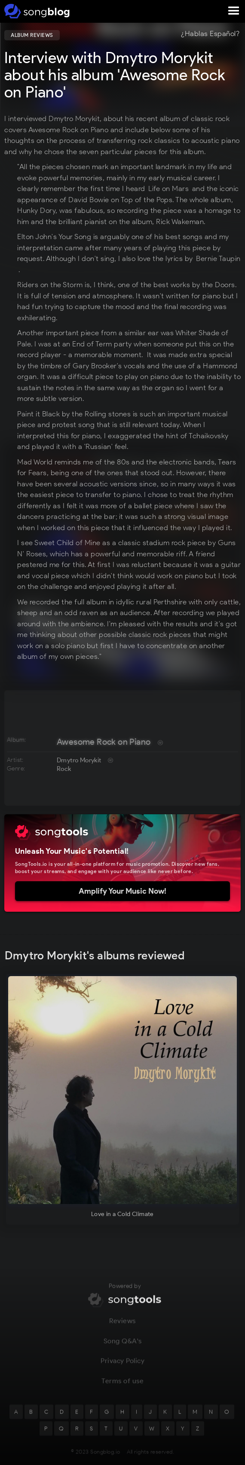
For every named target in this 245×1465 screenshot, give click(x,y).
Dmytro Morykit (79, 760)
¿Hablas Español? (210, 34)
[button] (234, 11)
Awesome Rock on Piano (103, 742)
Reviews (122, 1325)
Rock (64, 769)
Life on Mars (168, 188)
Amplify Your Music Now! (122, 891)
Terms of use (122, 1385)
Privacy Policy (122, 1365)
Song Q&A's (123, 1345)
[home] (35, 11)
